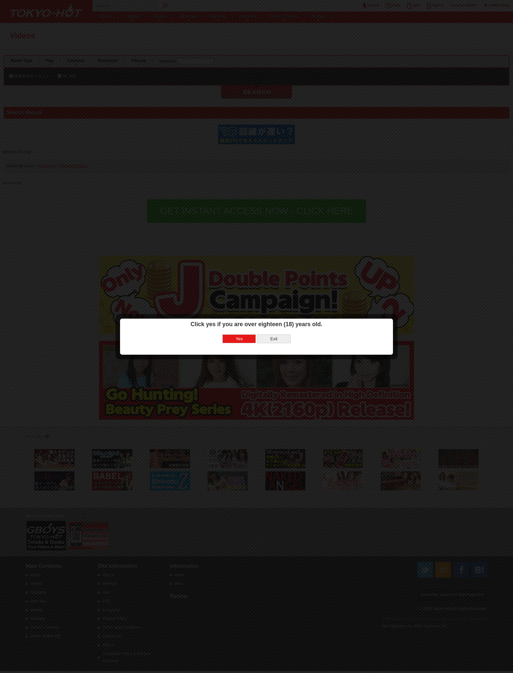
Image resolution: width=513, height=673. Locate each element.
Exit (273, 320)
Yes (239, 320)
